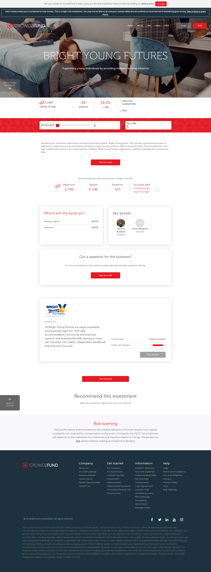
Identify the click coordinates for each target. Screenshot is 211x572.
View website (153, 354)
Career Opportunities (89, 482)
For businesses (115, 471)
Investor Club (142, 489)
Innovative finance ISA (119, 489)
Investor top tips (115, 475)
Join (200, 25)
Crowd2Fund (26, 25)
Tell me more (105, 162)
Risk (149, 25)
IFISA (166, 25)
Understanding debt (145, 475)
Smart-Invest (114, 493)
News (130, 25)
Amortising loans (144, 493)
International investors (118, 486)
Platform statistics (144, 468)
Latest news (85, 479)
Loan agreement (144, 486)
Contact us (84, 486)
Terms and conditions (174, 471)
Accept (161, 3)
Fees (165, 486)
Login (183, 25)
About (140, 25)
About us (84, 468)
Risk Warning (170, 489)
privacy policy (147, 3)
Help (157, 25)
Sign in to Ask (105, 275)
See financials (105, 379)
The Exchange (142, 497)
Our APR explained (145, 471)
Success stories (87, 475)
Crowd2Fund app (88, 471)
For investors (114, 468)
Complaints (141, 500)
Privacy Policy (170, 482)
